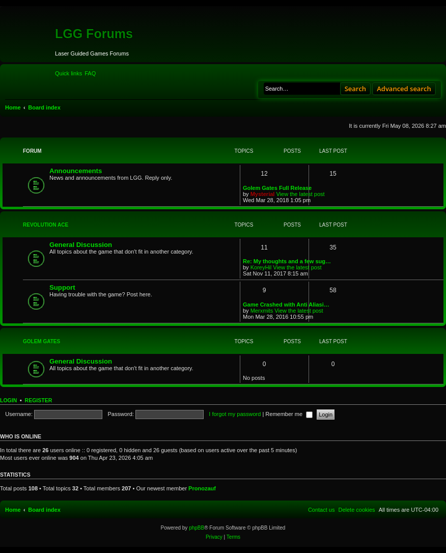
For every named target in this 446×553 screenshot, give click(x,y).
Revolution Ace (45, 225)
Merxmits (261, 311)
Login (8, 400)
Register (38, 400)
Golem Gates (41, 341)
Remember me (289, 414)
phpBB (196, 528)
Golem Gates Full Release (277, 188)
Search (356, 88)
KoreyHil (261, 267)
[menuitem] (90, 73)
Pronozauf (202, 488)
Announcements (75, 171)
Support (62, 287)
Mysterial (262, 194)
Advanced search (404, 88)
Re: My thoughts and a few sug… (287, 261)
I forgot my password (235, 414)
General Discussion (80, 244)
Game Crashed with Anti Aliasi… (286, 304)
